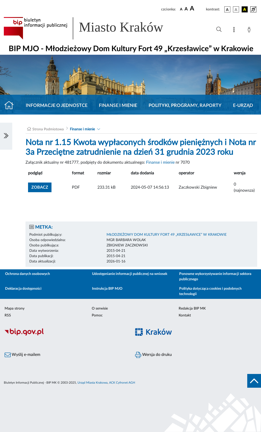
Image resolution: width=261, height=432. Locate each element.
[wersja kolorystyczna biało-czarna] (236, 9)
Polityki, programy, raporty (185, 105)
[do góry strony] (254, 381)
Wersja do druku (153, 355)
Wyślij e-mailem (22, 355)
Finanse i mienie (118, 105)
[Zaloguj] (250, 30)
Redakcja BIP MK (192, 308)
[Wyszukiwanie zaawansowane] (218, 29)
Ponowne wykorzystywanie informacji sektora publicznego (215, 276)
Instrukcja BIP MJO (107, 288)
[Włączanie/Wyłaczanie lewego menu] (6, 136)
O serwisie (100, 308)
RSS (8, 315)
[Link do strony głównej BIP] (91, 28)
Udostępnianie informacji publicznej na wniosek (129, 274)
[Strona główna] (11, 106)
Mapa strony (14, 308)
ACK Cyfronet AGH (122, 382)
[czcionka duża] (197, 8)
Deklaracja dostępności (23, 288)
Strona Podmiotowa (48, 129)
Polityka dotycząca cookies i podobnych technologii (210, 291)
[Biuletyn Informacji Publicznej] (65, 334)
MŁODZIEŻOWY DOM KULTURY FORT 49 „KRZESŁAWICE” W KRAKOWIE (167, 234)
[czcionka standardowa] (181, 9)
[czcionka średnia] (186, 9)
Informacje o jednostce (56, 105)
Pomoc (97, 315)
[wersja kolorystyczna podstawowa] (227, 9)
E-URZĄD (243, 105)
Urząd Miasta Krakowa (92, 382)
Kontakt (185, 315)
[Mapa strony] (235, 30)
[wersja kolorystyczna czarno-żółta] (245, 9)
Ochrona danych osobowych (27, 274)
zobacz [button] (41, 186)
